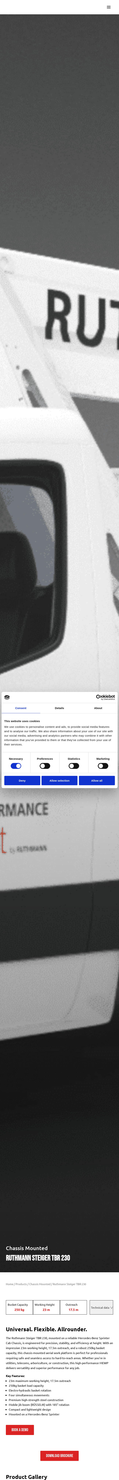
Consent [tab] (20, 707)
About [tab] (98, 707)
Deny (22, 780)
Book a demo (20, 1429)
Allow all (96, 780)
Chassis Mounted (27, 1248)
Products (21, 1284)
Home (9, 1284)
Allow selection (59, 780)
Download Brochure (59, 1455)
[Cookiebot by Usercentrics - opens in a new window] (99, 697)
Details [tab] (59, 707)
